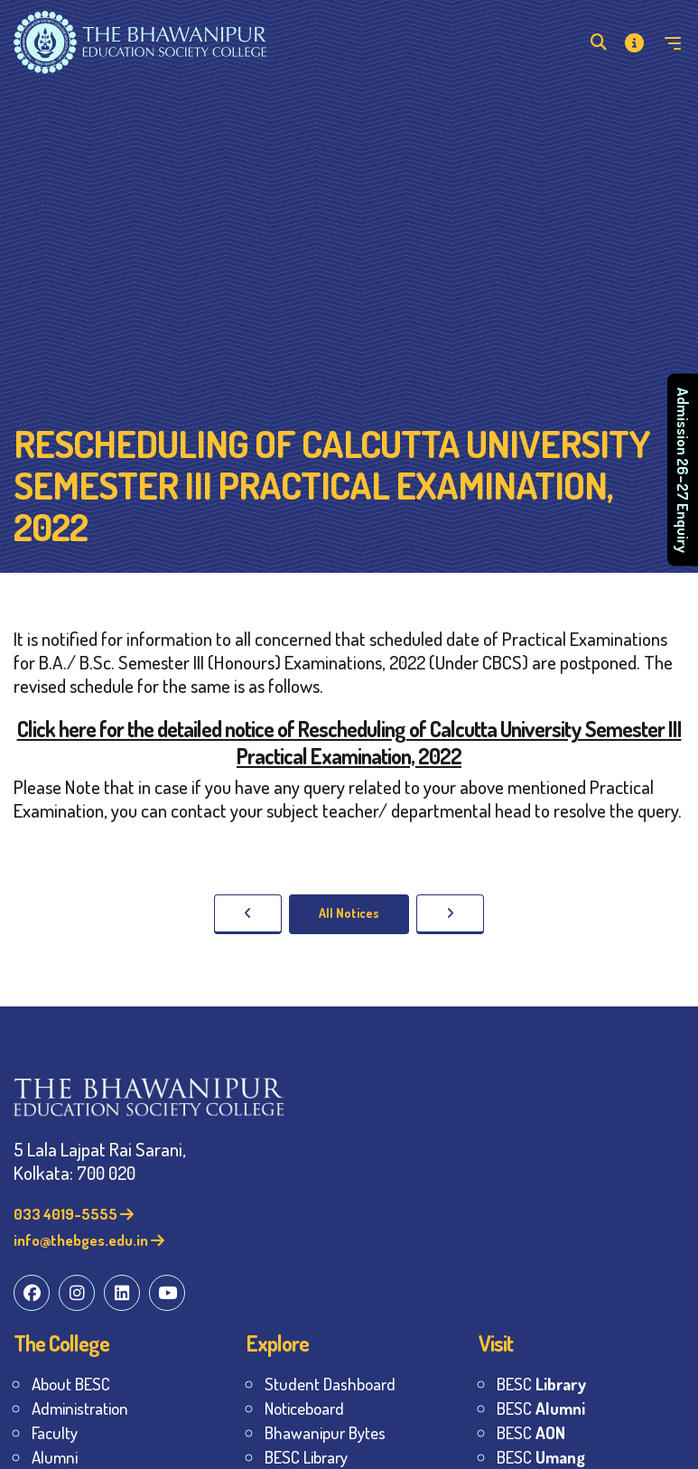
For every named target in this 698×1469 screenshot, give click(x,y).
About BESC (71, 1383)
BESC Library (306, 1456)
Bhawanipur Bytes (325, 1432)
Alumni (55, 1456)
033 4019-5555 (74, 1213)
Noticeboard (304, 1408)
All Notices (349, 913)
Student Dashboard (330, 1383)
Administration (80, 1408)
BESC (541, 1383)
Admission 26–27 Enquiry (683, 470)
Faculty (55, 1432)
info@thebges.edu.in (89, 1239)
